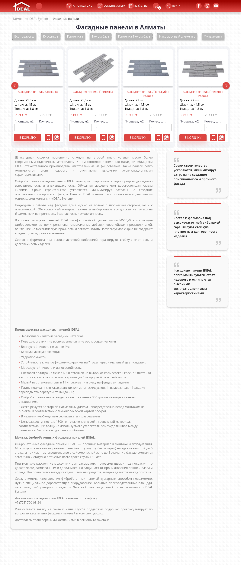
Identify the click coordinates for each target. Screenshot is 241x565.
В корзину (27, 137)
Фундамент (213, 36)
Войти (176, 5)
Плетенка (75, 36)
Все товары (24, 36)
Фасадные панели (66, 19)
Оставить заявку (111, 6)
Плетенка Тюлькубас (134, 36)
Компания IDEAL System (30, 19)
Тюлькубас (100, 36)
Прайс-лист (134, 6)
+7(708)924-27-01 (80, 6)
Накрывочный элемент (177, 36)
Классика (51, 36)
